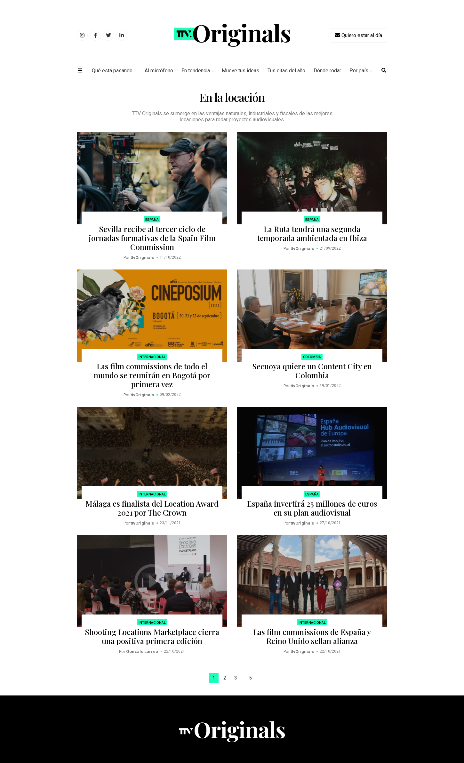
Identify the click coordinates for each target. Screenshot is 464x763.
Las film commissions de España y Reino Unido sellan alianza (312, 636)
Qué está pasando (112, 71)
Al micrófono (159, 71)
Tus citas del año (286, 71)
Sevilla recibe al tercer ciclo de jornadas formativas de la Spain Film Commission (152, 238)
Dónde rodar (327, 71)
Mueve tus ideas (240, 71)
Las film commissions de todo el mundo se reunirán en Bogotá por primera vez (152, 375)
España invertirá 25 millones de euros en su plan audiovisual (312, 508)
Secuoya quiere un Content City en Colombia (312, 370)
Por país (358, 71)
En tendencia (195, 71)
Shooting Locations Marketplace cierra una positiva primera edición (152, 636)
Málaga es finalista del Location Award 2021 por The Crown (152, 508)
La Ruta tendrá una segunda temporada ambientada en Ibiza (312, 233)
